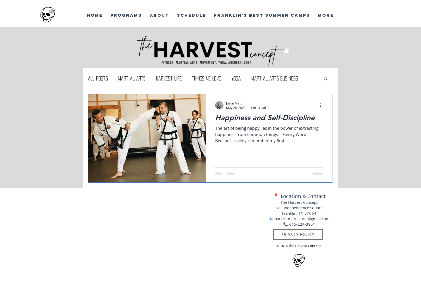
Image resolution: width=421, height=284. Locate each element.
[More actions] (322, 105)
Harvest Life (169, 78)
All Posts (98, 78)
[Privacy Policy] (298, 234)
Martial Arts (132, 78)
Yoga (236, 78)
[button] (325, 79)
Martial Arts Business (274, 78)
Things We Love (206, 78)
